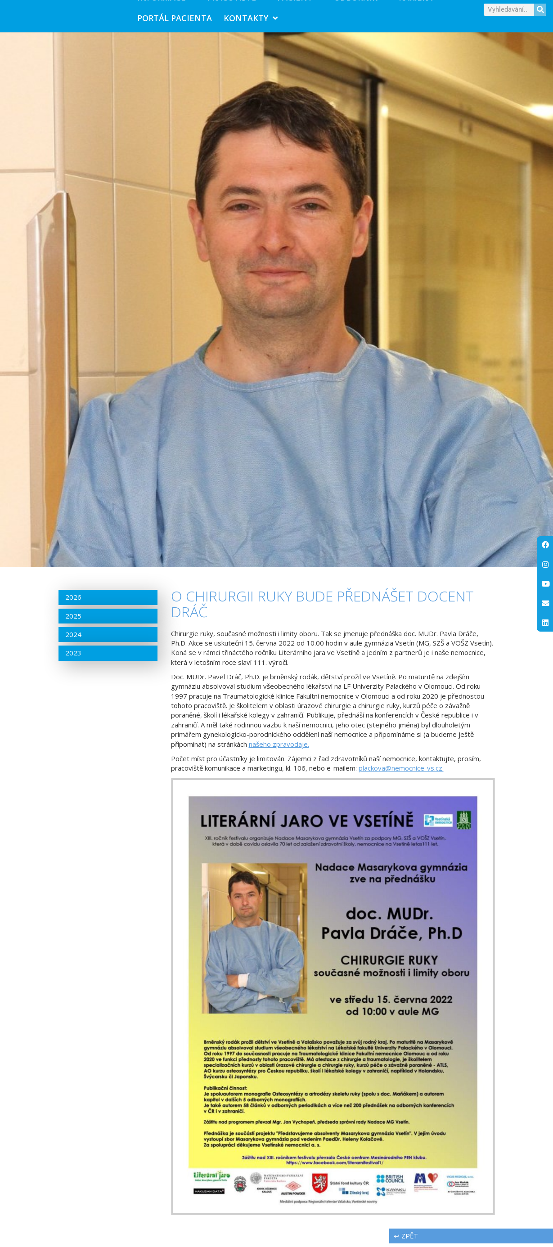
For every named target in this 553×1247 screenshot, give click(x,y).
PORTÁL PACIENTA (174, 19)
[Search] (540, 11)
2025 (73, 619)
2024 (73, 637)
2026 (73, 601)
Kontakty (251, 19)
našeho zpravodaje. (279, 747)
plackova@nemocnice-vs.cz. (401, 771)
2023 (73, 656)
